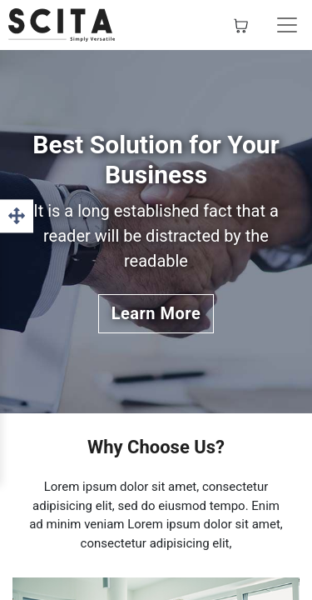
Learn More (156, 313)
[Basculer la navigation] (287, 25)
